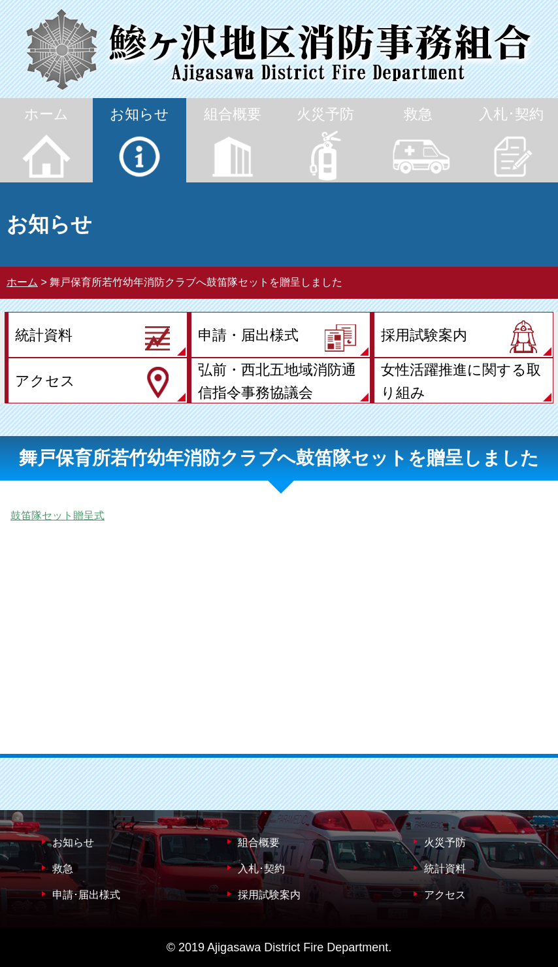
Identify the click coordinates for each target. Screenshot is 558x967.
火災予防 (445, 842)
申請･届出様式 (86, 894)
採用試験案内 (269, 894)
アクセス (445, 894)
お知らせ (73, 842)
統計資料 (445, 868)
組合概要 (259, 842)
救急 (62, 868)
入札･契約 (261, 868)
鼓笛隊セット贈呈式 (57, 515)
